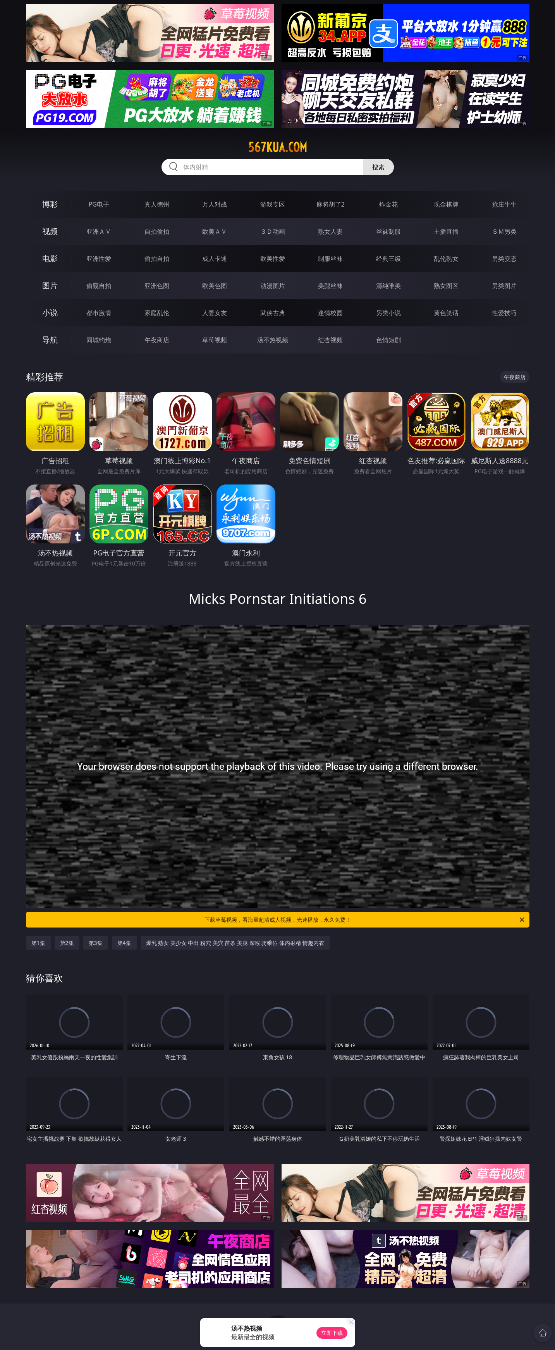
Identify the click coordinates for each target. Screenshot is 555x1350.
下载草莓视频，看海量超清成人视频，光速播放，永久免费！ (365, 919)
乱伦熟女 (446, 258)
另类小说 (388, 313)
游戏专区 (272, 204)
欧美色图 (214, 285)
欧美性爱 (272, 258)
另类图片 (504, 285)
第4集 (124, 943)
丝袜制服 (388, 231)
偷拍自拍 (156, 258)
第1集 (38, 943)
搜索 (378, 167)
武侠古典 (272, 313)
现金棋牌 (446, 204)
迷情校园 (330, 313)
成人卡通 (214, 258)
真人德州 (156, 204)
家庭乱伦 (156, 313)
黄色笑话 (446, 313)
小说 (50, 312)
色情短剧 (388, 340)
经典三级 (388, 258)
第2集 (67, 943)
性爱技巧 (504, 313)
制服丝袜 (330, 258)
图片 (50, 285)
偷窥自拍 (98, 285)
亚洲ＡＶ (98, 231)
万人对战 (214, 204)
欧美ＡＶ (214, 231)
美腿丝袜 (330, 285)
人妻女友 (214, 313)
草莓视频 (214, 340)
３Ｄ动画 (272, 231)
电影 (50, 258)
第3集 (96, 943)
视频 (50, 231)
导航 (50, 339)
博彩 (50, 204)
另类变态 (504, 258)
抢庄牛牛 (504, 204)
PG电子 (99, 204)
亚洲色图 (156, 285)
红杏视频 (330, 340)
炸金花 (388, 204)
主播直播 (446, 231)
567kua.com (277, 147)
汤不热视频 (272, 340)
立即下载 (332, 1332)
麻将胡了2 (330, 204)
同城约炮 (98, 340)
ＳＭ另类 (504, 231)
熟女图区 (446, 285)
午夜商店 (156, 340)
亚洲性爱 (98, 258)
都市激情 (98, 313)
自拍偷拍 (156, 231)
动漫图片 (272, 285)
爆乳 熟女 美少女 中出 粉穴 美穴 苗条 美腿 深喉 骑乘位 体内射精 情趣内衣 (235, 943)
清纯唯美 (388, 285)
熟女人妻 (330, 231)
